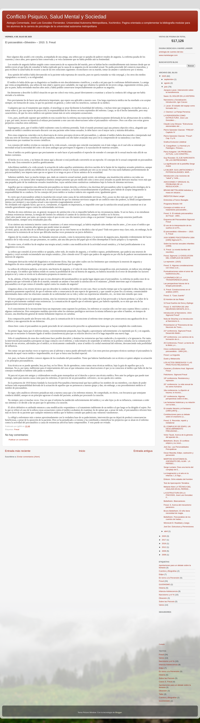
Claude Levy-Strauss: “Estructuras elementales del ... (178, 125)
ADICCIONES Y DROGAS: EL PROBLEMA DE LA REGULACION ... (177, 184)
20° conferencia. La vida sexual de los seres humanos (178, 385)
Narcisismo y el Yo (166, 595)
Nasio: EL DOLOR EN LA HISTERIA (179, 96)
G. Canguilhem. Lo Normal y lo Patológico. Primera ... (177, 147)
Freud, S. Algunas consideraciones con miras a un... (178, 266)
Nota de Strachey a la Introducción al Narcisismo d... (178, 320)
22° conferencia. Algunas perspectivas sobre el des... (176, 397)
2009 (164, 551)
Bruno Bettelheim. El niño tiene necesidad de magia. (177, 512)
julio (166, 87)
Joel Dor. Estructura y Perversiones (179, 527)
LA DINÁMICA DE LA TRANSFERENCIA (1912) (176, 278)
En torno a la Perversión (169, 578)
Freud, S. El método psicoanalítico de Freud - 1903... (178, 214)
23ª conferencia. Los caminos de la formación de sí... (178, 338)
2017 (164, 540)
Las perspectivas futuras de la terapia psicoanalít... (176, 284)
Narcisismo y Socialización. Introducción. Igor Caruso (175, 101)
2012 (164, 547)
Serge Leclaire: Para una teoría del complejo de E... (178, 468)
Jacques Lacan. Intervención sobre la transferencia (178, 91)
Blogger (118, 712)
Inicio (82, 450)
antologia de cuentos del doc (171, 52)
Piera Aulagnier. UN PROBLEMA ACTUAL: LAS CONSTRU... (177, 153)
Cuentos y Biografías (168, 571)
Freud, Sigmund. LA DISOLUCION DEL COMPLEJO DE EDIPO (178, 257)
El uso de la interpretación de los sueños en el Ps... (177, 226)
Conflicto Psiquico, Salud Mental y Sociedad (56, 17)
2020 (164, 536)
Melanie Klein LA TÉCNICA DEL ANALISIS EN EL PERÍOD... (177, 488)
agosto (167, 83)
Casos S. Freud (165, 682)
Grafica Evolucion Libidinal (175, 142)
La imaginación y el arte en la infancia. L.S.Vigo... (176, 474)
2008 (164, 555)
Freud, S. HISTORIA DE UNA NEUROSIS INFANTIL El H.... (177, 308)
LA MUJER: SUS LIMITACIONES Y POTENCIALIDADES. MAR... (179, 171)
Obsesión (163, 598)
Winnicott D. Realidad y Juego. (177, 523)
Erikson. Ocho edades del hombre (178, 479)
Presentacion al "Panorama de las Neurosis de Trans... (178, 326)
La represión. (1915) (172, 262)
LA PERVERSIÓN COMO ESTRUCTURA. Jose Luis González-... (176, 117)
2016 (164, 543)
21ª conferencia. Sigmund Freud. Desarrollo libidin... (178, 332)
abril (166, 531)
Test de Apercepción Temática (176, 483)
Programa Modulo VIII (173, 204)
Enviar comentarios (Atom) (28, 457)
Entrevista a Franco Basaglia (176, 200)
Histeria (162, 588)
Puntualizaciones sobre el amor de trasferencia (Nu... (178, 272)
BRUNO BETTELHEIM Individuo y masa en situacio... (178, 191)
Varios (161, 605)
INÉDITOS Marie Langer (174, 196)
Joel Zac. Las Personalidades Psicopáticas (176, 448)
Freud (16, 429)
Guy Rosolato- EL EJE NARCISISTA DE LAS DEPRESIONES (179, 159)
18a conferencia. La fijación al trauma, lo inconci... (176, 391)
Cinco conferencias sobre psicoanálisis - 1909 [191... (176, 350)
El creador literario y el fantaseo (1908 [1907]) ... (177, 409)
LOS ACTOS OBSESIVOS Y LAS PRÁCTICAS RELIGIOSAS (178, 363)
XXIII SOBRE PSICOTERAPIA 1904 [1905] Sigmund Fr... (179, 238)
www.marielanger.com (168, 55)
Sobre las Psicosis (166, 601)
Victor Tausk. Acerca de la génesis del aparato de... (178, 436)
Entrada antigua (143, 450)
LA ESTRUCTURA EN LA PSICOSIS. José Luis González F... (178, 495)
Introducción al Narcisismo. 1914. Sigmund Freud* (178, 314)
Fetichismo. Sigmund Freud (175, 374)
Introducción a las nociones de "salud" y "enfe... (177, 177)
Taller (161, 694)
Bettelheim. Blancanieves (174, 501)
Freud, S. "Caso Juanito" (174, 295)
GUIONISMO (164, 584)
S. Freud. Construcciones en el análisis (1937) (177, 291)
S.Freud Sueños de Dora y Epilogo (178, 303)
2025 (164, 76)
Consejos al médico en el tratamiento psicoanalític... (176, 208)
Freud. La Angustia (172, 355)
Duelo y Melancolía (172, 359)
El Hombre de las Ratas (174, 299)
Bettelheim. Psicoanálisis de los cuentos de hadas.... (177, 518)
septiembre (169, 79)
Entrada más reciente (17, 450)
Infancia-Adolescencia (168, 591)
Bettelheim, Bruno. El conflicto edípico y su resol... (176, 442)
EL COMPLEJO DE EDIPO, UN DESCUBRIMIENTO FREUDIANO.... (177, 428)
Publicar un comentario (18, 440)
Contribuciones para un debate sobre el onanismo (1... (177, 415)
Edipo (161, 574)
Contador (162, 644)
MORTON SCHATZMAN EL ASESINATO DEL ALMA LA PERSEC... (177, 461)
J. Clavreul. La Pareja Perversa (177, 112)
